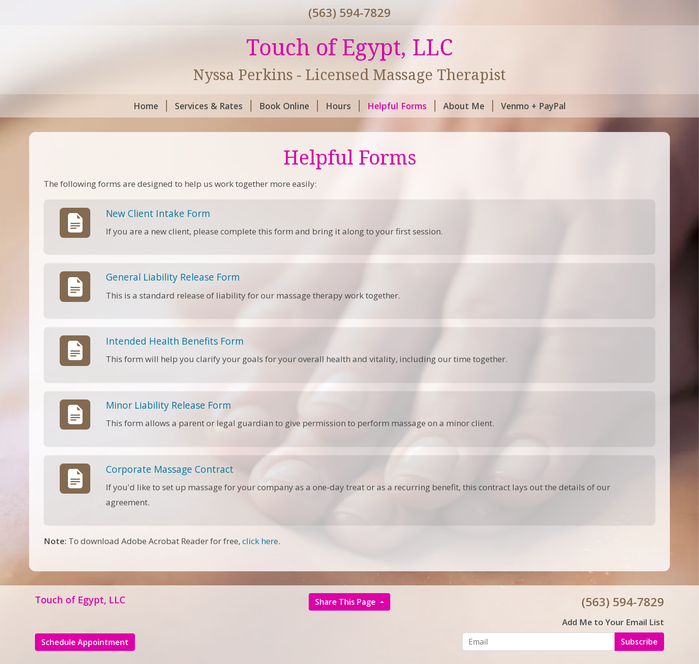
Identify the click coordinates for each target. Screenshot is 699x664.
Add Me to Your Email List (613, 622)
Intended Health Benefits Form (175, 341)
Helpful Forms (401, 106)
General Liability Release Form (173, 276)
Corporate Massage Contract (169, 469)
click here (260, 541)
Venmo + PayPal (533, 106)
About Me (468, 106)
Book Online (288, 106)
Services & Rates (213, 106)
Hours (343, 106)
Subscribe (639, 641)
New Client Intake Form (158, 213)
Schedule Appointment (85, 642)
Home (150, 106)
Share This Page (346, 602)
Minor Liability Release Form (168, 405)
